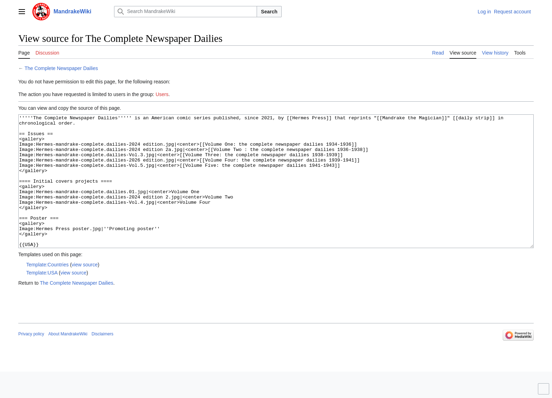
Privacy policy (31, 360)
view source (85, 291)
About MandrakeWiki (67, 360)
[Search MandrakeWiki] (185, 11)
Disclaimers (102, 360)
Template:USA (41, 299)
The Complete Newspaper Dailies (61, 68)
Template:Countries (47, 291)
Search (269, 11)
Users (162, 94)
